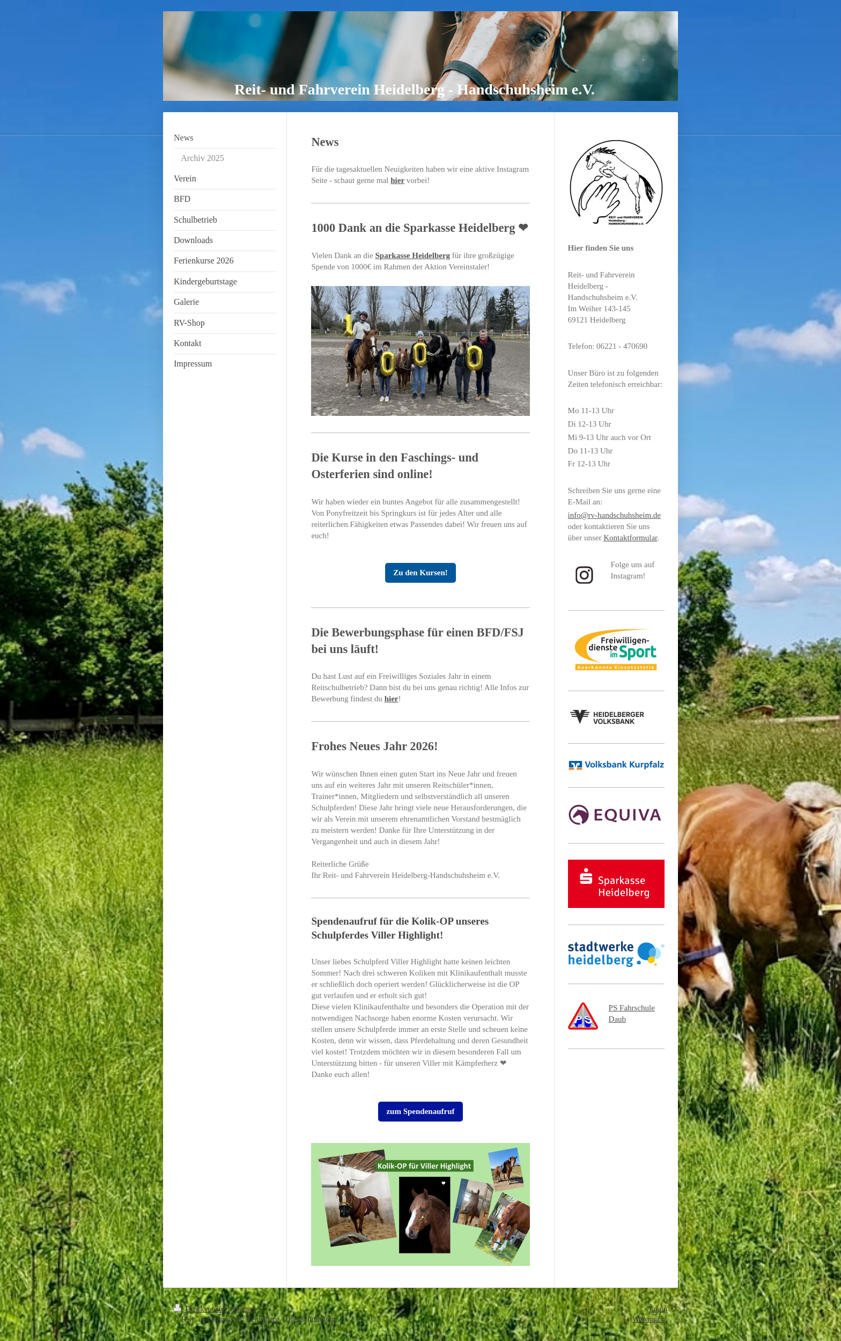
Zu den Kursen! (420, 572)
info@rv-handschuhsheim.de (614, 515)
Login (658, 1309)
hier (397, 180)
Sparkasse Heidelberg (412, 255)
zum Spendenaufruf (420, 1111)
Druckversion (201, 1309)
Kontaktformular (630, 537)
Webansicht (649, 1319)
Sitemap (244, 1309)
